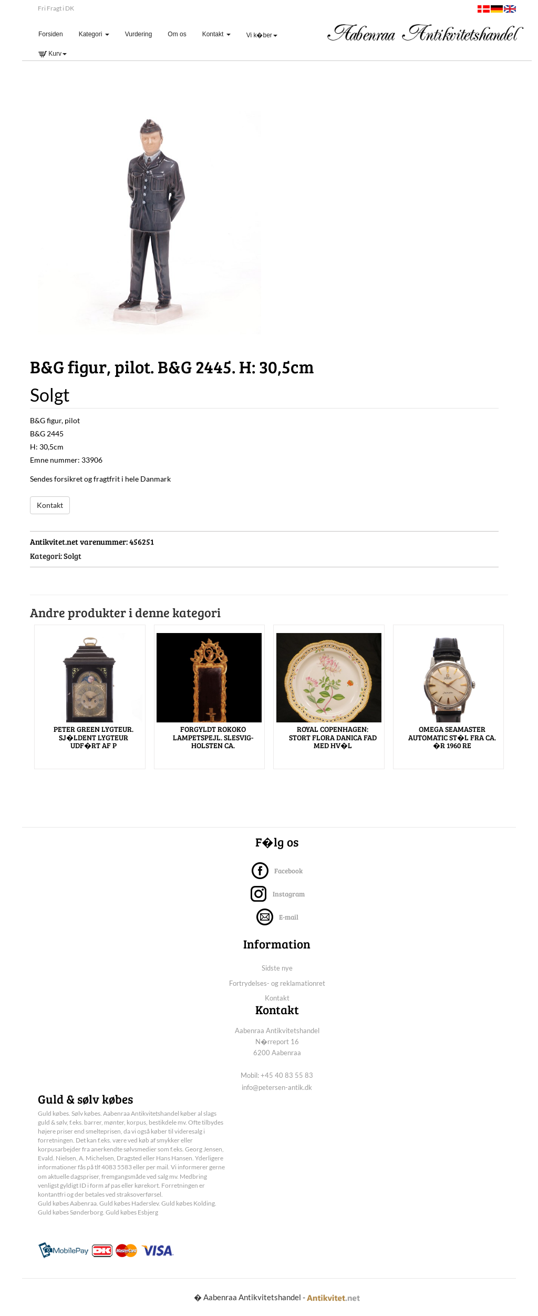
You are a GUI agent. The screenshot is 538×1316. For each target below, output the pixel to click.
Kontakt (50, 505)
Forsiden (54, 34)
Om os (177, 34)
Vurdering (138, 34)
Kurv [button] (52, 53)
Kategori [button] (94, 34)
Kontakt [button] (216, 34)
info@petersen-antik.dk (277, 1087)
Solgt (72, 555)
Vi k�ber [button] (261, 35)
